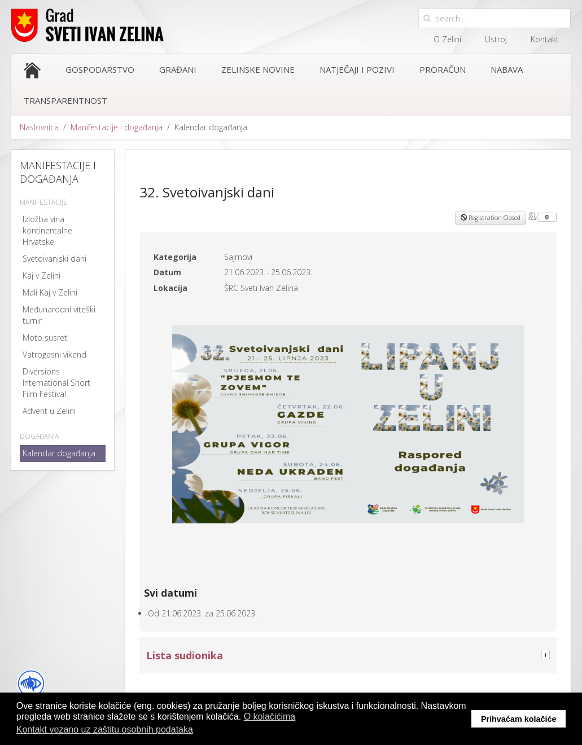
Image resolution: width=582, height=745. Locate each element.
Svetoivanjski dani (54, 258)
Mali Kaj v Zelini (50, 292)
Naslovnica (39, 127)
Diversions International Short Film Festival (56, 382)
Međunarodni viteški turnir (59, 315)
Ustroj (496, 39)
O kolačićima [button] (270, 716)
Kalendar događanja (59, 453)
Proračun (442, 69)
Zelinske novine (258, 69)
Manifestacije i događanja (117, 127)
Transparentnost (65, 100)
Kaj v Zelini (41, 275)
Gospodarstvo (99, 69)
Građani (177, 69)
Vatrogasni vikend (54, 354)
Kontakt (545, 39)
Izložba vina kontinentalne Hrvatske (47, 230)
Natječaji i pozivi (357, 69)
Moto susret (45, 337)
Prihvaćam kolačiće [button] (519, 719)
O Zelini (447, 39)
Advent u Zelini (49, 410)
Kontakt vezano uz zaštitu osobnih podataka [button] (104, 729)
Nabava (507, 69)
